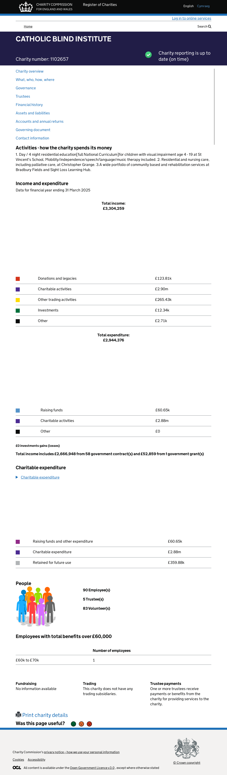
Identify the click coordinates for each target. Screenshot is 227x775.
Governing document (33, 129)
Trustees (23, 96)
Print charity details (42, 715)
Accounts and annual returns (40, 121)
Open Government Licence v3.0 (92, 768)
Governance (26, 88)
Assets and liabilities (33, 113)
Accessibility (36, 760)
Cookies (18, 760)
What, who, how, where (35, 79)
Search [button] (204, 26)
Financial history (29, 104)
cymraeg (203, 6)
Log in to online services (191, 18)
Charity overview (30, 71)
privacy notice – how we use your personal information (82, 752)
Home (28, 26)
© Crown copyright (186, 763)
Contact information (32, 138)
